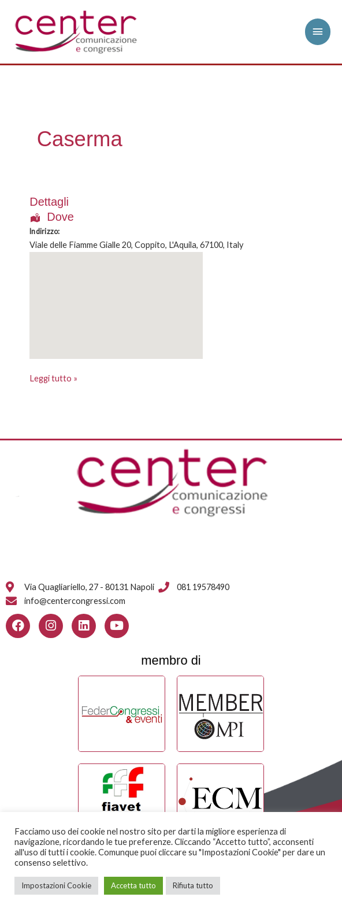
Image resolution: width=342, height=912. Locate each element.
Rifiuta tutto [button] (193, 885)
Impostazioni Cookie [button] (56, 885)
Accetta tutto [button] (133, 885)
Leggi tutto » (53, 377)
